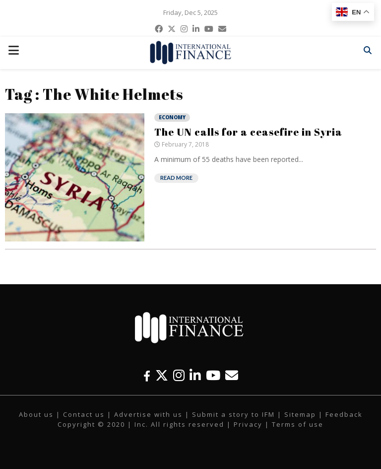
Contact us (84, 414)
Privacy (248, 424)
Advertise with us (148, 414)
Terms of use (297, 424)
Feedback (344, 414)
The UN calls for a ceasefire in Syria (248, 132)
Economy (172, 117)
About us (36, 414)
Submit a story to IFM (233, 414)
